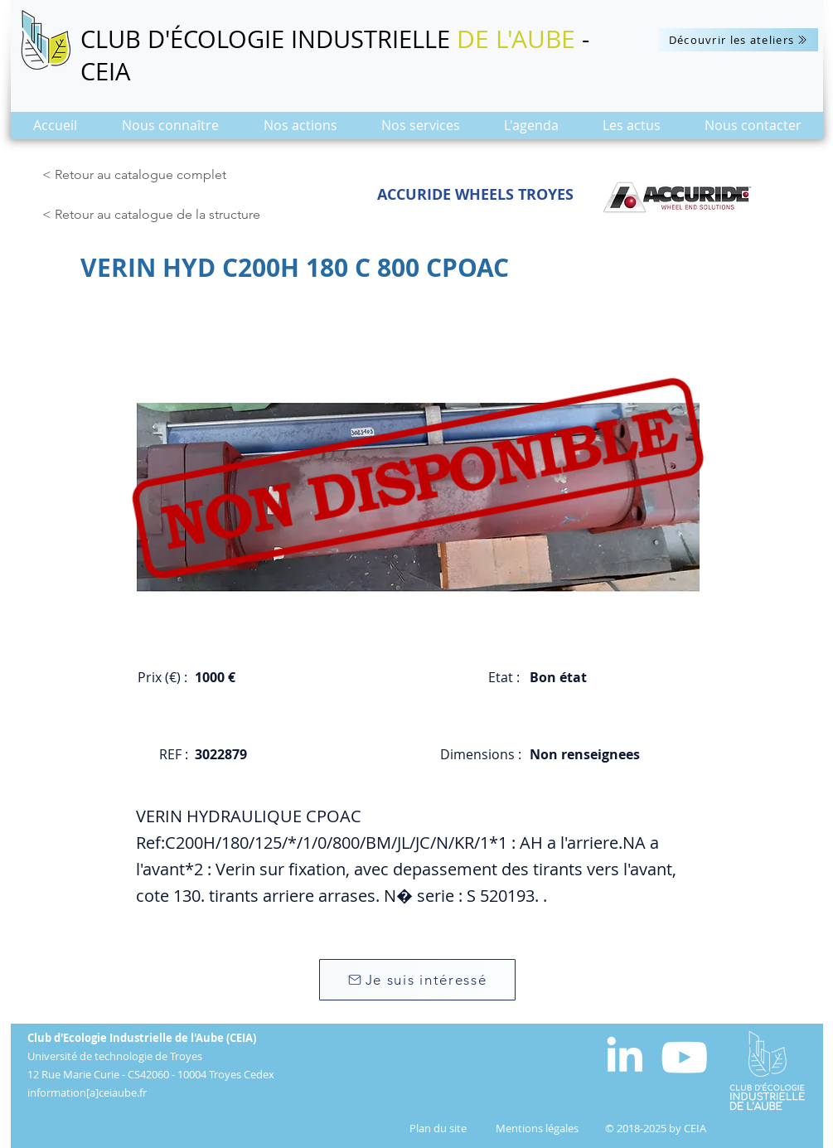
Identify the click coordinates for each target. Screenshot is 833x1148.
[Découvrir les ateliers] (738, 39)
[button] (170, 130)
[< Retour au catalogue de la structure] (155, 214)
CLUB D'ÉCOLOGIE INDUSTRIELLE (268, 39)
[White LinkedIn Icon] (624, 1054)
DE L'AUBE (516, 39)
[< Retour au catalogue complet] (137, 174)
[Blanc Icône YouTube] (684, 1057)
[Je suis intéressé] (417, 979)
